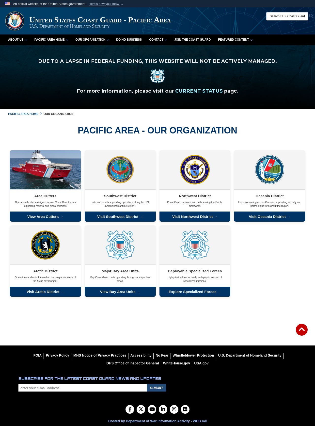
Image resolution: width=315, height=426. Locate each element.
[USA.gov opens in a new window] (201, 363)
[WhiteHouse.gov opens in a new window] (176, 363)
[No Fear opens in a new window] (162, 355)
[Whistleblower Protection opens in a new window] (193, 355)
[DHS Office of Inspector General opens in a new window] (132, 363)
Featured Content (235, 39)
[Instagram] (174, 410)
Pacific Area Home (51, 39)
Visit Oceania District (267, 216)
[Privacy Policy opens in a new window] (57, 355)
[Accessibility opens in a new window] (141, 355)
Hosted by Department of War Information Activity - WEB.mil (157, 421)
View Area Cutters (43, 216)
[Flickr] (185, 410)
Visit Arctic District (43, 292)
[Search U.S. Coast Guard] (287, 16)
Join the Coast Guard (192, 39)
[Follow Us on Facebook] (130, 410)
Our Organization (92, 39)
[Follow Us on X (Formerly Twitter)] (141, 410)
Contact (158, 39)
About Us (17, 39)
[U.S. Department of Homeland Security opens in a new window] (250, 355)
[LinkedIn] (163, 410)
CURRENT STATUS (199, 91)
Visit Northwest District (192, 216)
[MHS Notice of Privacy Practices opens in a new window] (99, 355)
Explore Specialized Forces (192, 292)
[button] (106, 3)
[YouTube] (152, 410)
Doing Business (129, 39)
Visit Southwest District (118, 216)
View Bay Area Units (117, 292)
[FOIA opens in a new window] (37, 355)
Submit (156, 388)
